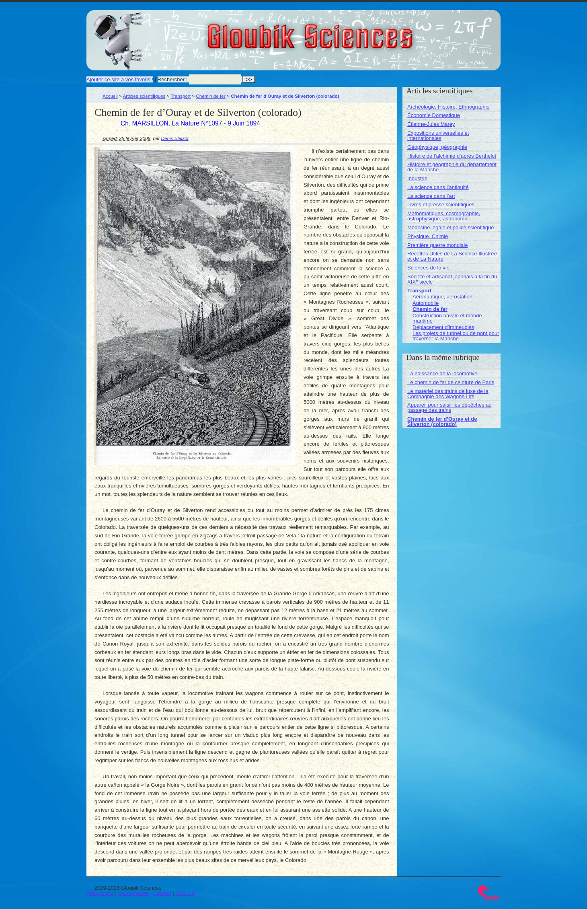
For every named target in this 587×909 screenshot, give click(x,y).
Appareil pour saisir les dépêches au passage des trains (449, 407)
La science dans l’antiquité (438, 187)
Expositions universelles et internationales (438, 135)
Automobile (426, 303)
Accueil (110, 96)
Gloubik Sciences (355, 31)
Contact (162, 893)
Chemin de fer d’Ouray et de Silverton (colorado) (442, 421)
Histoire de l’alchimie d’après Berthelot (451, 156)
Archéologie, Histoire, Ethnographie (448, 107)
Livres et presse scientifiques (440, 205)
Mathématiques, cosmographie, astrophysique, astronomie (443, 216)
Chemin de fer (210, 96)
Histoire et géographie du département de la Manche (452, 167)
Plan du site (100, 893)
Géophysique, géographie (437, 147)
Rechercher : (172, 79)
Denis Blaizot (175, 138)
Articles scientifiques (144, 96)
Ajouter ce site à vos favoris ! (119, 79)
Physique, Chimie (427, 236)
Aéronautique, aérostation (442, 297)
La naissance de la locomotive (442, 373)
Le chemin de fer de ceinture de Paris (450, 382)
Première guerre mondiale (437, 245)
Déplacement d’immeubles (443, 327)
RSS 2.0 (185, 893)
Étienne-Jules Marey (431, 124)
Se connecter (133, 893)
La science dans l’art (431, 196)
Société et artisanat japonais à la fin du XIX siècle (452, 279)
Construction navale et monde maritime (447, 318)
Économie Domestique (433, 115)
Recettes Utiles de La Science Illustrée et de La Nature (452, 256)
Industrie (417, 178)
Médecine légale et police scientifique (450, 227)
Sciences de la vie (428, 268)
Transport (180, 96)
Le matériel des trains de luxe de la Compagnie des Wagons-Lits (447, 393)
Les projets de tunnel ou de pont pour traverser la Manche (456, 335)
